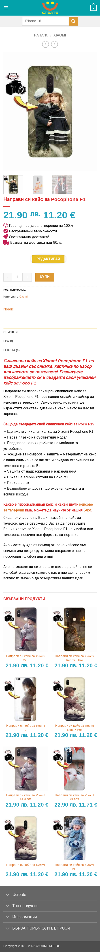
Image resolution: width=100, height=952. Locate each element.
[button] (6, 7)
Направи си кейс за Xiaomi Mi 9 (74, 867)
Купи (45, 277)
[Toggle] (7, 895)
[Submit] (73, 21)
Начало (41, 35)
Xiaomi (59, 35)
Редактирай (48, 259)
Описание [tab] (11, 332)
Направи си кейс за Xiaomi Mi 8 (25, 658)
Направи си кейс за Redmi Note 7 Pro (74, 727)
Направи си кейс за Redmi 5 (25, 867)
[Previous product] (54, 44)
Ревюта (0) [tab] (11, 350)
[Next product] (45, 44)
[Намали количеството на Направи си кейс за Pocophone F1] (7, 277)
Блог (87, 510)
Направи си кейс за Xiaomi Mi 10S (74, 797)
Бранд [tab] (8, 341)
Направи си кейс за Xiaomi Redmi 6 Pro (74, 658)
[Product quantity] (17, 277)
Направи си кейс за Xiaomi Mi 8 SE (25, 797)
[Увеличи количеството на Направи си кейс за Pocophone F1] (27, 277)
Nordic (8, 309)
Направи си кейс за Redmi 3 (25, 727)
